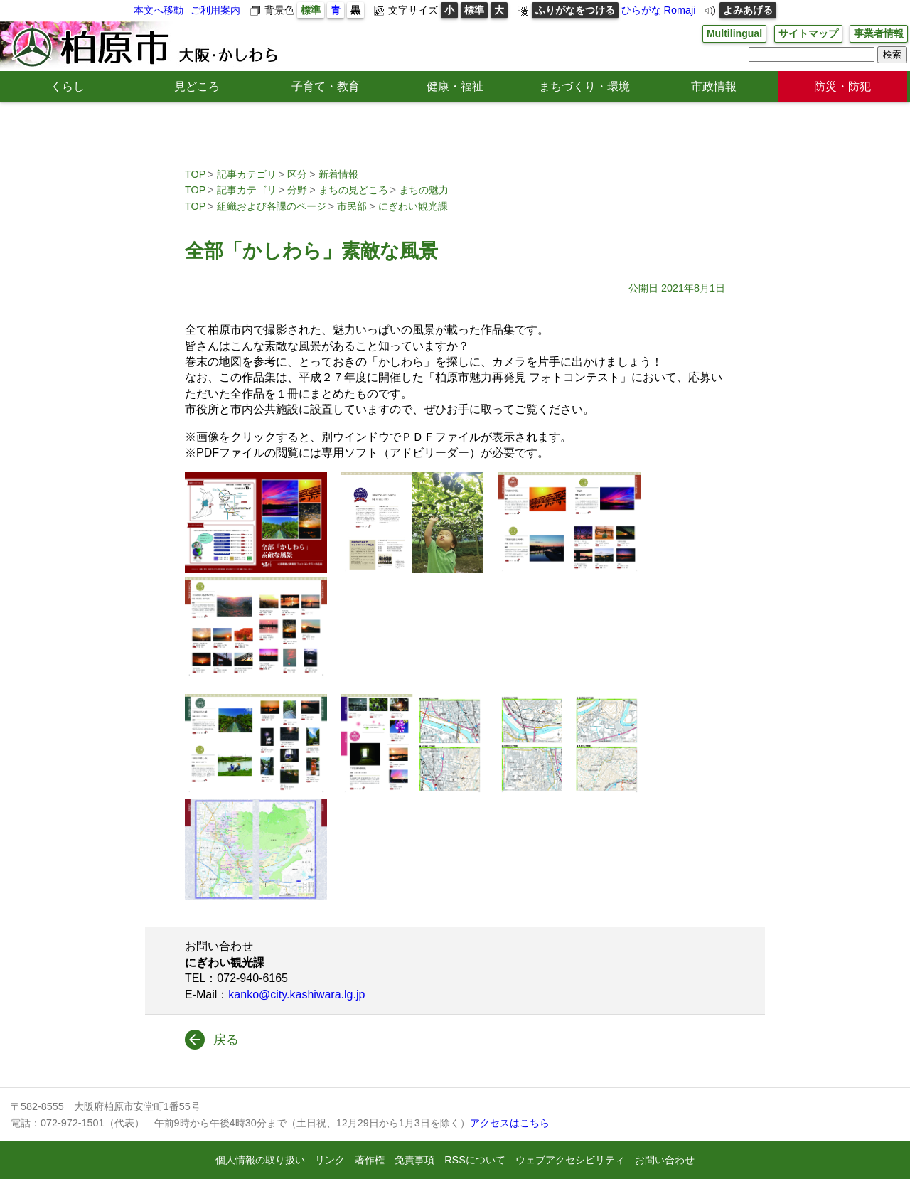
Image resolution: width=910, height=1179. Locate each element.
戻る (226, 1040)
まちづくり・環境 (584, 86)
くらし (67, 86)
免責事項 (414, 1159)
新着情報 (338, 174)
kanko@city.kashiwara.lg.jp (296, 994)
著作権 (370, 1159)
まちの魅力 (424, 190)
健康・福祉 (455, 86)
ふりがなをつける (575, 10)
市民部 (352, 206)
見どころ (197, 86)
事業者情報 (879, 33)
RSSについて (474, 1159)
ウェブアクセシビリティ (570, 1159)
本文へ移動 (158, 10)
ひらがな (641, 10)
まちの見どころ (353, 190)
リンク (330, 1159)
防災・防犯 (842, 86)
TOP (195, 174)
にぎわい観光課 (413, 206)
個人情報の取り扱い (260, 1159)
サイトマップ (808, 33)
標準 (311, 10)
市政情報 (714, 86)
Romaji (680, 10)
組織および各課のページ (271, 206)
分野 (297, 190)
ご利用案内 (215, 10)
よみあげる (748, 10)
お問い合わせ (665, 1159)
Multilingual (733, 33)
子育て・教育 (325, 86)
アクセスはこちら (510, 1123)
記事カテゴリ (247, 174)
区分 (297, 174)
